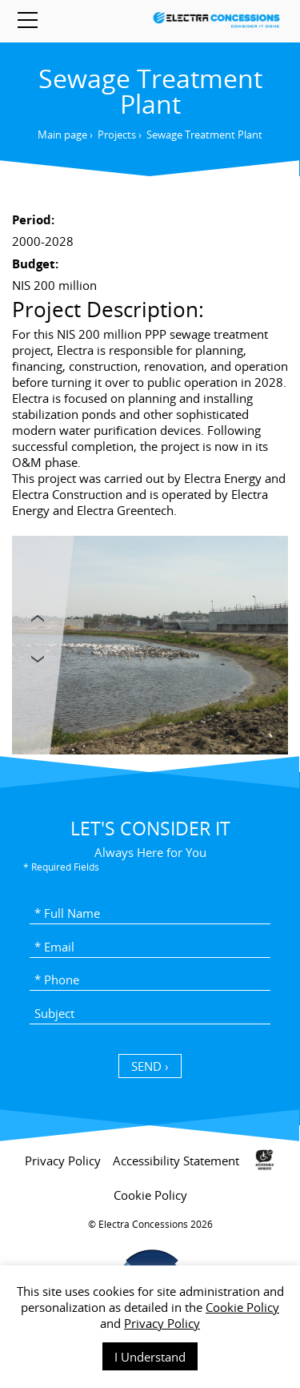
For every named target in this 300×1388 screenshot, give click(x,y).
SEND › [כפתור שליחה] (150, 1066)
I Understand (150, 1357)
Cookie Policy (242, 1307)
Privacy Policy (162, 1323)
